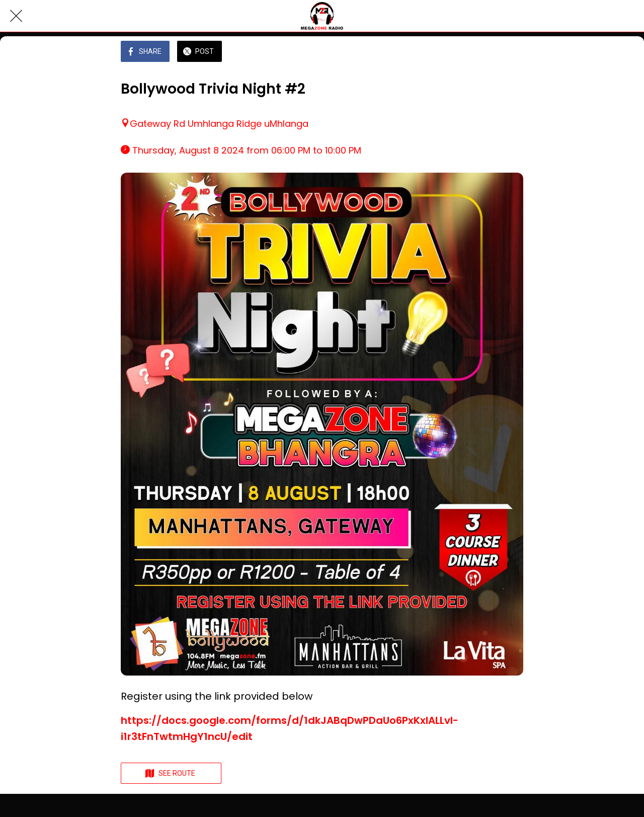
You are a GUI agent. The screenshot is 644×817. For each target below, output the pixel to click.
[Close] (16, 16)
